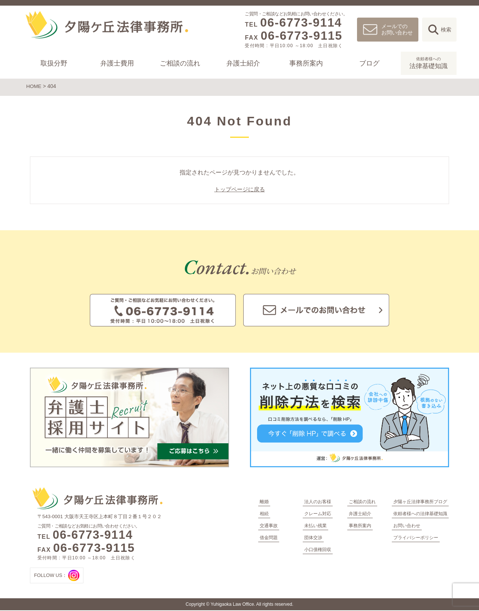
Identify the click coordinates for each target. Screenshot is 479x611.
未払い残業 (315, 526)
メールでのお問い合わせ (397, 29)
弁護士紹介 (243, 63)
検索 (446, 30)
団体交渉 (313, 538)
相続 (264, 514)
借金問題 (269, 538)
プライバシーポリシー (415, 538)
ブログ (369, 63)
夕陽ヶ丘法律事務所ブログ (420, 502)
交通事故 (269, 526)
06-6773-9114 (301, 22)
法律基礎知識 (429, 62)
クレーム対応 (317, 514)
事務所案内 (306, 63)
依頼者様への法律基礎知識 (420, 514)
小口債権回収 (317, 550)
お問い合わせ (406, 526)
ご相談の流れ (180, 63)
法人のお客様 (317, 502)
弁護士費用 (117, 63)
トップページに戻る (239, 190)
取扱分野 (53, 63)
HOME (34, 86)
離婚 (264, 502)
